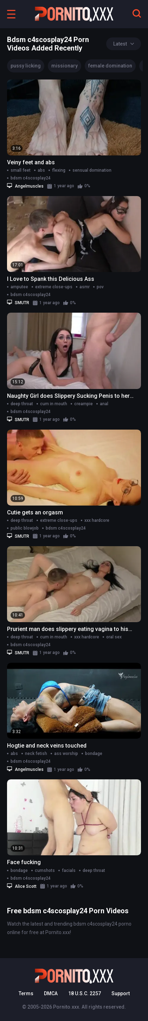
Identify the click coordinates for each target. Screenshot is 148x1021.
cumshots (45, 870)
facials (69, 870)
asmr (84, 287)
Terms (26, 993)
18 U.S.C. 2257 (84, 993)
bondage (93, 753)
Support (120, 993)
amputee (19, 287)
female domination (110, 66)
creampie (83, 404)
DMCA (51, 993)
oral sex (114, 637)
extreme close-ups (53, 287)
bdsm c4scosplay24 (31, 178)
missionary (64, 66)
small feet (21, 170)
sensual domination (91, 170)
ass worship (66, 753)
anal (104, 404)
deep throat (22, 404)
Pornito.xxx (66, 1007)
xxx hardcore (96, 520)
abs (41, 170)
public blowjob (25, 528)
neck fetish (36, 753)
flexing (58, 170)
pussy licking (26, 66)
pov (100, 287)
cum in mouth (53, 404)
